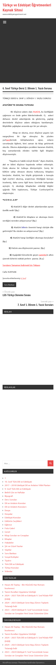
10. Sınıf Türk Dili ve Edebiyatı (18, 481)
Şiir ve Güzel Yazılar (14, 546)
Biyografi (9, 496)
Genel (7, 531)
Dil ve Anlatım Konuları (15, 503)
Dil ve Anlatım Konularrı (16, 506)
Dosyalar (9, 514)
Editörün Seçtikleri (13, 521)
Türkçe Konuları (12, 567)
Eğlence (8, 524)
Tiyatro (8, 560)
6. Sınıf (23, 278)
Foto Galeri (10, 528)
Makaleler (9, 542)
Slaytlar (8, 549)
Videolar (8, 571)
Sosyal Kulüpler (12, 557)
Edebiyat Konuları (13, 517)
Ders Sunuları (11, 499)
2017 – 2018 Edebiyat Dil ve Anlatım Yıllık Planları (27, 485)
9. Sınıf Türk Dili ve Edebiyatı (18, 488)
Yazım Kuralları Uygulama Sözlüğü (20, 591)
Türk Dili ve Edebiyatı (14, 564)
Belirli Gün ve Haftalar (15, 492)
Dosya (7, 510)
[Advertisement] (28, 55)
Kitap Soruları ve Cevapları (17, 535)
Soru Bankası (9, 285)
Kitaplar (8, 539)
